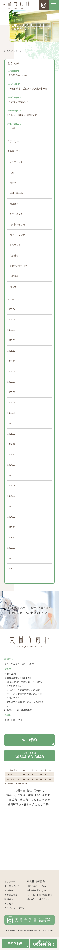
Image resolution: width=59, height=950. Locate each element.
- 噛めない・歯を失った (39, 899)
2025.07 (11, 382)
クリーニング (16, 214)
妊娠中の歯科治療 (18, 266)
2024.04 (11, 485)
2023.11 (11, 527)
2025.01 (11, 433)
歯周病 (13, 183)
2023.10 (11, 537)
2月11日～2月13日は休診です (22, 115)
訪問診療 (14, 276)
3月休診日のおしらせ (17, 101)
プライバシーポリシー (15, 908)
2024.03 (11, 496)
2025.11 (11, 350)
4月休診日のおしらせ (17, 75)
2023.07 (11, 568)
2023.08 (11, 558)
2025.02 (11, 423)
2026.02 (11, 330)
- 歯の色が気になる (36, 890)
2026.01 (11, 340)
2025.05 (11, 402)
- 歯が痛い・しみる (36, 886)
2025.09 (11, 371)
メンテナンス (16, 162)
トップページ (11, 881)
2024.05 (11, 475)
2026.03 (11, 319)
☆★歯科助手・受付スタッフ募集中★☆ (27, 88)
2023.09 (11, 548)
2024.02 (11, 506)
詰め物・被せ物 (17, 224)
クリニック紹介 (12, 886)
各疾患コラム (14, 150)
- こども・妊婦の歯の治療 (40, 895)
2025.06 (11, 392)
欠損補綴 (14, 255)
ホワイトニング (17, 234)
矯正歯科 (14, 203)
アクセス (8, 903)
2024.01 (11, 516)
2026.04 (11, 309)
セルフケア (15, 245)
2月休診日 (12, 128)
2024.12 (11, 444)
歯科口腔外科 (16, 193)
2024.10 (11, 454)
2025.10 (11, 361)
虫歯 (12, 172)
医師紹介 (8, 899)
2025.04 (11, 413)
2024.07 (11, 465)
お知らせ (11, 286)
